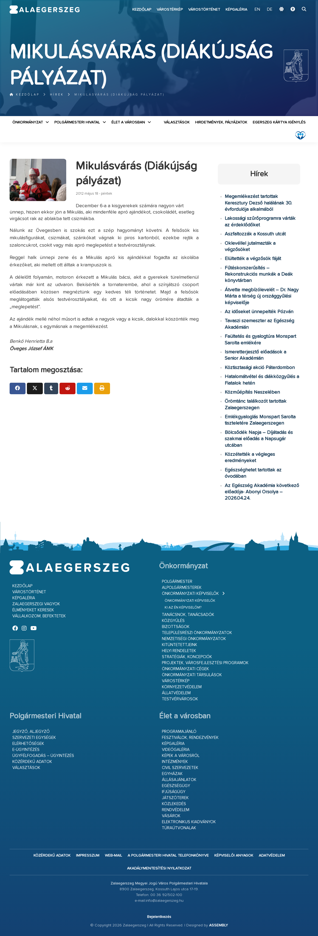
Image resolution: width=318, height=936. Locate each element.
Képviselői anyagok (233, 855)
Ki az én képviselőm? (183, 607)
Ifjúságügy (173, 792)
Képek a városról (180, 756)
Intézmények (175, 762)
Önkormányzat (27, 122)
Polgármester (177, 582)
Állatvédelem (176, 693)
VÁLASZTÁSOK (177, 122)
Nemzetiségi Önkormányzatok (194, 639)
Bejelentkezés (159, 917)
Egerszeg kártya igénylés (279, 122)
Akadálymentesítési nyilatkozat (159, 868)
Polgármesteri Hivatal (77, 122)
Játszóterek (175, 798)
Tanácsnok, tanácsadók (188, 615)
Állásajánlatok (179, 780)
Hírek (57, 94)
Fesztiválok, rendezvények (190, 738)
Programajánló (179, 732)
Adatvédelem (272, 855)
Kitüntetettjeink (179, 645)
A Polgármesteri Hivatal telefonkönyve (168, 855)
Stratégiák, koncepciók (187, 657)
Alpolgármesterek (182, 588)
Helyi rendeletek (179, 651)
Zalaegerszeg (45, 9)
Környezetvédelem (182, 687)
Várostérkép (170, 9)
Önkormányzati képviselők (190, 594)
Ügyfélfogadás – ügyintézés (43, 756)
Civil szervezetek (180, 768)
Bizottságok (176, 627)
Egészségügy (176, 786)
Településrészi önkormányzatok (197, 633)
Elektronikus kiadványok (189, 822)
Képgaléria (236, 9)
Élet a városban (128, 122)
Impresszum (87, 855)
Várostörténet (204, 9)
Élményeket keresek (33, 610)
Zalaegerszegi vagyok (36, 604)
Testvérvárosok (180, 699)
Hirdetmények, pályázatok (221, 122)
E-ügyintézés (26, 750)
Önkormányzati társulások (192, 675)
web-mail (113, 855)
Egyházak (172, 774)
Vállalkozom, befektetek (39, 616)
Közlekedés (174, 804)
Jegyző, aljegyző (31, 732)
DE (269, 9)
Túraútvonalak (179, 828)
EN (257, 9)
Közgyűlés (173, 621)
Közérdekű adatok (32, 762)
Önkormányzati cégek (185, 669)
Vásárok (171, 816)
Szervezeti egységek (34, 738)
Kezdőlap (141, 9)
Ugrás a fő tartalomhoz (294, 2)
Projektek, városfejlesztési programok (205, 663)
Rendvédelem (175, 810)
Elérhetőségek (28, 744)
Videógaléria (176, 750)
